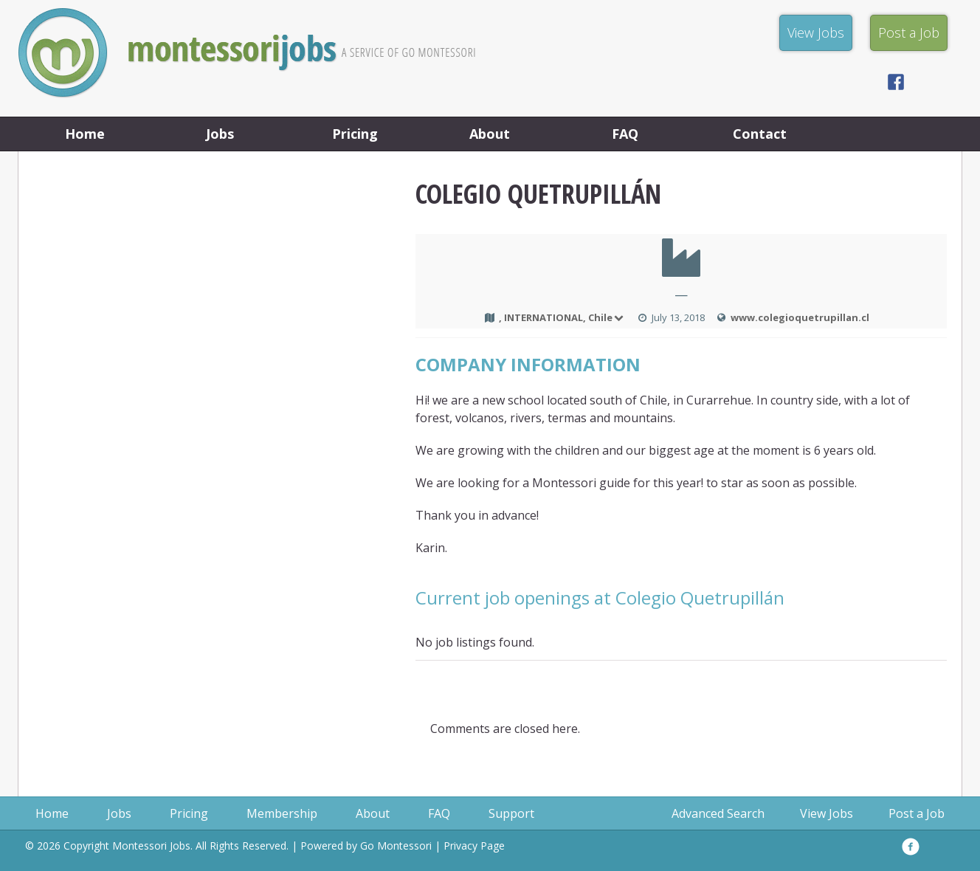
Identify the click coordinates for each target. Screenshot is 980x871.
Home (85, 133)
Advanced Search (718, 813)
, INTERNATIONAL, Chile (562, 317)
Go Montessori (396, 846)
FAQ (625, 133)
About (489, 133)
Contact (760, 133)
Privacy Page (474, 846)
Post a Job (916, 813)
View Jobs (826, 813)
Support (511, 813)
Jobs (220, 133)
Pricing (355, 133)
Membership (281, 813)
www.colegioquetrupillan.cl (800, 317)
